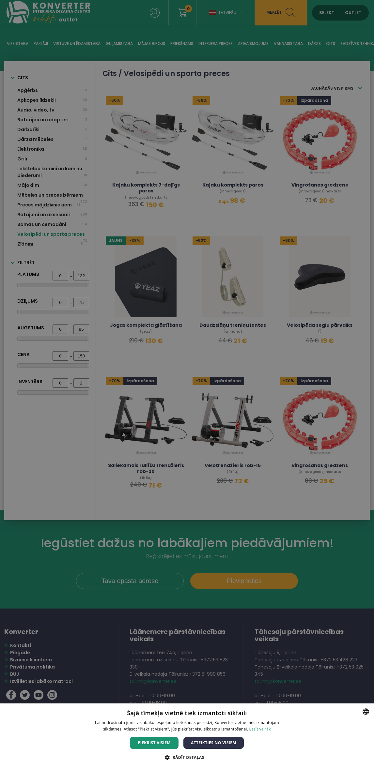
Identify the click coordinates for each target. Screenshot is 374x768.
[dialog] (187, 384)
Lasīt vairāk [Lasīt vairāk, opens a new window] (260, 729)
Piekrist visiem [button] (154, 742)
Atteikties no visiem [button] (213, 742)
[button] (187, 757)
